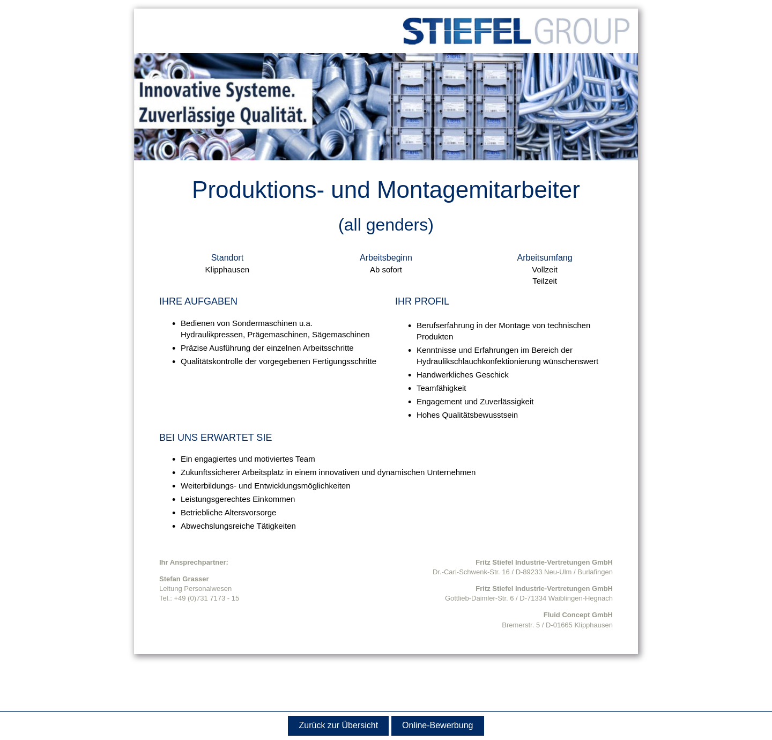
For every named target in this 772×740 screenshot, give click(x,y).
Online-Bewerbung (437, 725)
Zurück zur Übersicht (338, 725)
